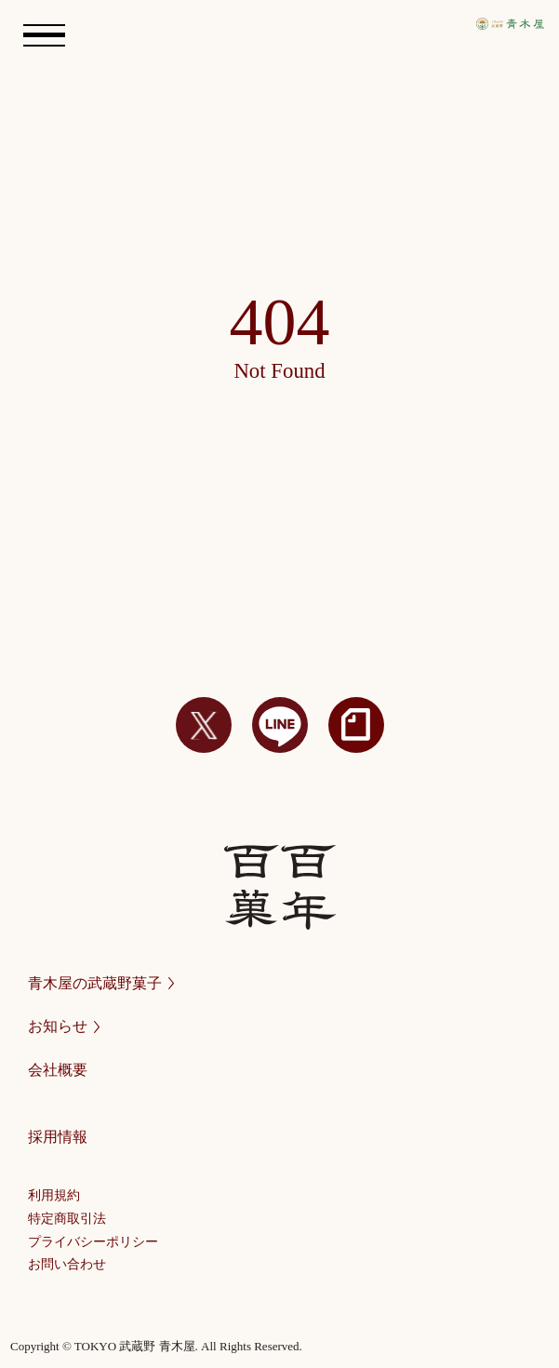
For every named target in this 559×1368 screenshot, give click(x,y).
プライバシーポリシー (93, 1242)
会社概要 (57, 1070)
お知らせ (64, 1026)
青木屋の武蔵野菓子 (101, 983)
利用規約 (54, 1195)
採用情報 (57, 1137)
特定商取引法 (67, 1219)
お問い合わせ (67, 1264)
